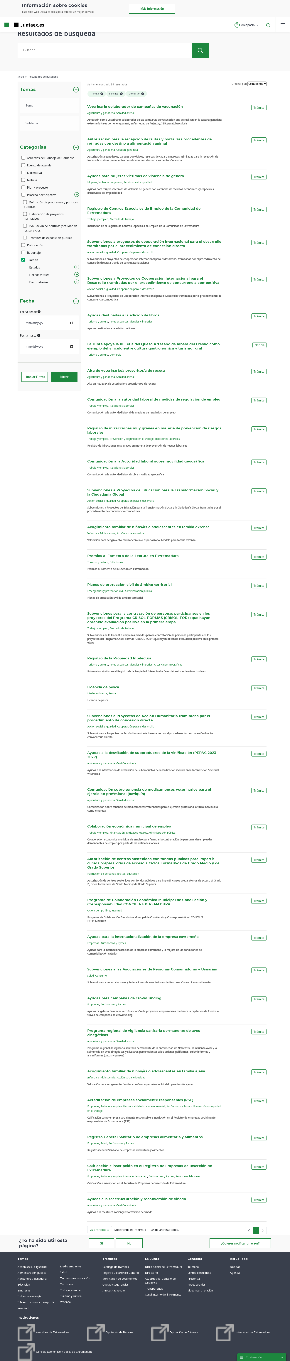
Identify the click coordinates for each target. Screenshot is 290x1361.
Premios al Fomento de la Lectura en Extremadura (133, 556)
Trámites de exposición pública (48, 238)
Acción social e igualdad (138, 182)
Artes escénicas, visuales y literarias (131, 321)
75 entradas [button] (101, 1230)
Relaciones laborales (122, 405)
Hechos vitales (39, 275)
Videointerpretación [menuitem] (200, 1290)
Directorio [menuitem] (151, 1272)
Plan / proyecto (35, 187)
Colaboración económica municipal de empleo (129, 826)
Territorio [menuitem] (66, 1284)
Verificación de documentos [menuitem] (119, 1278)
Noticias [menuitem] (235, 1267)
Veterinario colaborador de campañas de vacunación (135, 107)
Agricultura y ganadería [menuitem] (32, 1278)
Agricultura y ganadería (101, 113)
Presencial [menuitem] (194, 1278)
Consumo (101, 975)
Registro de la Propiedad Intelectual (120, 658)
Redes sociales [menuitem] (196, 1284)
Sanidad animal (125, 113)
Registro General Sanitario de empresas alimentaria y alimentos (145, 1137)
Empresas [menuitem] (24, 1290)
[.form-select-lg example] (49, 105)
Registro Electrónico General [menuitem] (120, 1272)
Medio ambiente (97, 693)
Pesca (112, 693)
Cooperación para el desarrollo (135, 252)
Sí (101, 1243)
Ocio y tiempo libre (98, 910)
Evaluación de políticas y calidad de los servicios (50, 228)
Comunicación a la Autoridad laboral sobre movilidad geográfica (145, 461)
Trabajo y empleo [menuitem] (71, 1290)
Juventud (117, 910)
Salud (90, 975)
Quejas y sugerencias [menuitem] (115, 1284)
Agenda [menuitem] (235, 1272)
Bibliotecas (116, 562)
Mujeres (92, 182)
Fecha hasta (30, 335)
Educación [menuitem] (24, 1284)
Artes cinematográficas (168, 664)
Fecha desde (30, 312)
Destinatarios (38, 282)
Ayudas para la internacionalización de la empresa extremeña (143, 937)
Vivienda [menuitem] (65, 1302)
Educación (133, 873)
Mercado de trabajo (122, 219)
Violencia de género (110, 182)
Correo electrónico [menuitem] (199, 1272)
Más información (152, 9)
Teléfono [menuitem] (193, 1267)
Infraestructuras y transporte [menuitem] (36, 1302)
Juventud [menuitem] (23, 1308)
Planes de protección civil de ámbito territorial (129, 585)
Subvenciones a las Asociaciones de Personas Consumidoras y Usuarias (152, 969)
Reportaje (31, 253)
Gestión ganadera (127, 149)
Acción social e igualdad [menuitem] (32, 1267)
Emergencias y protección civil (105, 591)
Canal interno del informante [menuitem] (163, 1294)
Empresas (93, 943)
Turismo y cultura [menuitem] (71, 1296)
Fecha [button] (27, 301)
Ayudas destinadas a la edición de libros (123, 315)
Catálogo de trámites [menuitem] (115, 1267)
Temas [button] (28, 89)
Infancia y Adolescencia (101, 533)
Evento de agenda (36, 165)
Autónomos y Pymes (113, 943)
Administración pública (138, 591)
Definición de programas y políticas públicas (51, 204)
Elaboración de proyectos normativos (44, 216)
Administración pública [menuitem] (32, 1272)
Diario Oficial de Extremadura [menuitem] (163, 1267)
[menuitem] (43, 1332)
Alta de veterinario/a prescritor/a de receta (126, 370)
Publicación (32, 245)
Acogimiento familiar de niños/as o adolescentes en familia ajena (146, 1071)
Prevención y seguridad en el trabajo (132, 438)
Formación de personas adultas (106, 873)
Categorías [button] (33, 147)
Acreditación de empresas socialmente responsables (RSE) (140, 1100)
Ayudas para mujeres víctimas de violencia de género (135, 176)
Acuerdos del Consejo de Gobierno (48, 158)
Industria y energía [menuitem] (29, 1296)
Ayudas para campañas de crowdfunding (124, 998)
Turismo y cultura (97, 321)
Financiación (117, 832)
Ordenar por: (239, 83)
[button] (246, 25)
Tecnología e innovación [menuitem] (75, 1278)
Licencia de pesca (103, 687)
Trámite (30, 260)
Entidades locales (136, 832)
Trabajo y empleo (97, 219)
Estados (34, 267)
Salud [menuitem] (63, 1272)
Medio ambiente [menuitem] (70, 1266)
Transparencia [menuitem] (154, 1288)
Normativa (32, 173)
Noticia (29, 180)
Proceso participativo (39, 195)
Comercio (115, 354)
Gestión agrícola (126, 763)
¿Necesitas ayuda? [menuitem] (113, 1290)
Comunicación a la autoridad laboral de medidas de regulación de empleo (153, 399)
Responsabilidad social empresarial (144, 1106)
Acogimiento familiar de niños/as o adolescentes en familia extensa (148, 527)
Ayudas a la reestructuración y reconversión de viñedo (136, 1199)
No (129, 1243)
